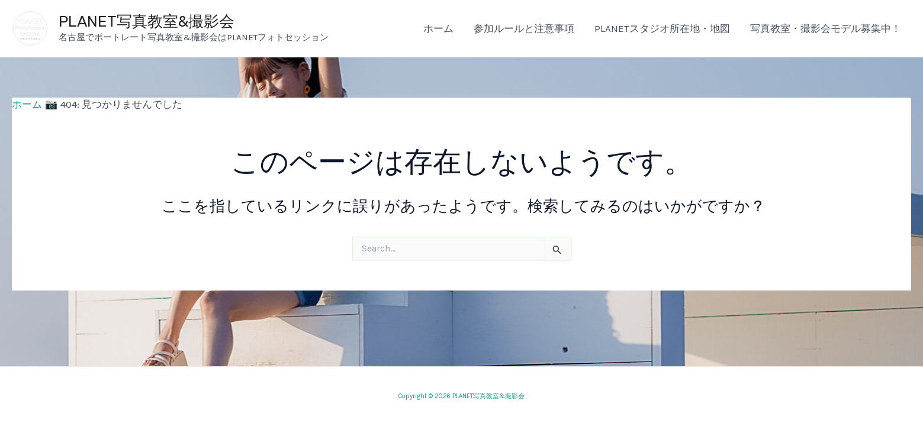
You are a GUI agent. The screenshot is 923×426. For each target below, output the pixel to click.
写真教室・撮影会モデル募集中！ (825, 28)
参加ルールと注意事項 (524, 28)
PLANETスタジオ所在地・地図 (662, 28)
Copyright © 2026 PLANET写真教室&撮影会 (461, 396)
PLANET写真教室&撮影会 (146, 21)
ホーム (438, 28)
